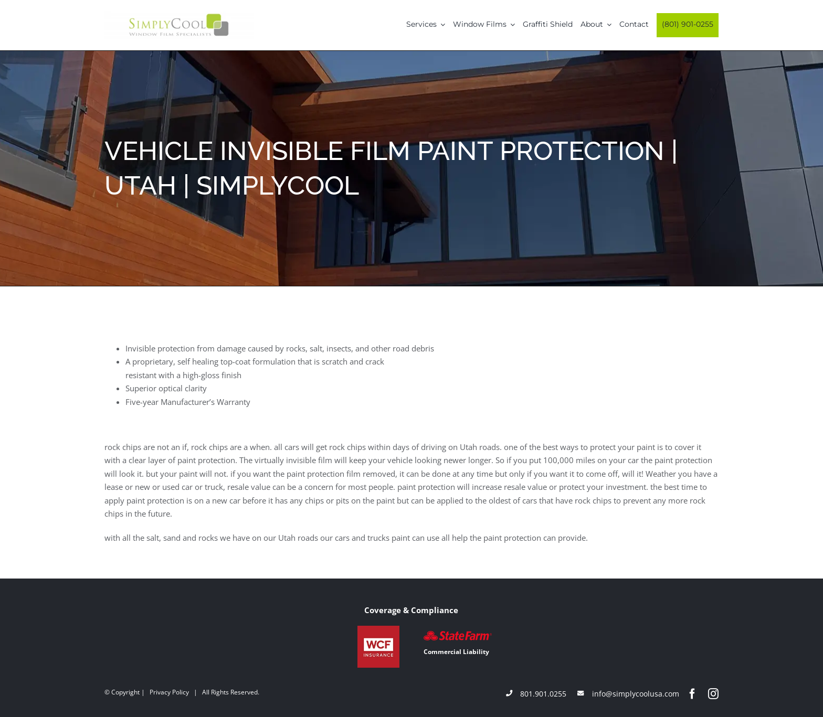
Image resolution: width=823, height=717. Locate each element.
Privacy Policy (169, 692)
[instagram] (713, 694)
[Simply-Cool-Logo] (179, 14)
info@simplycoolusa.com (635, 694)
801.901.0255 (543, 694)
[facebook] (692, 694)
